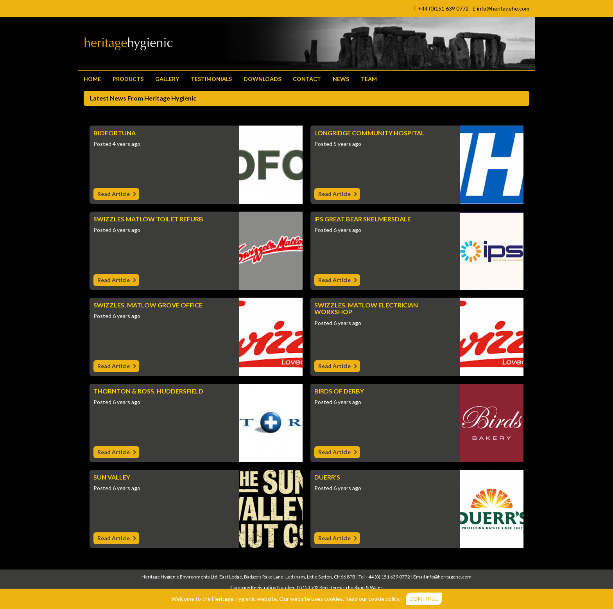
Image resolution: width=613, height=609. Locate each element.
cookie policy (383, 598)
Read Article (118, 194)
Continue (424, 598)
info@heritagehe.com (448, 577)
